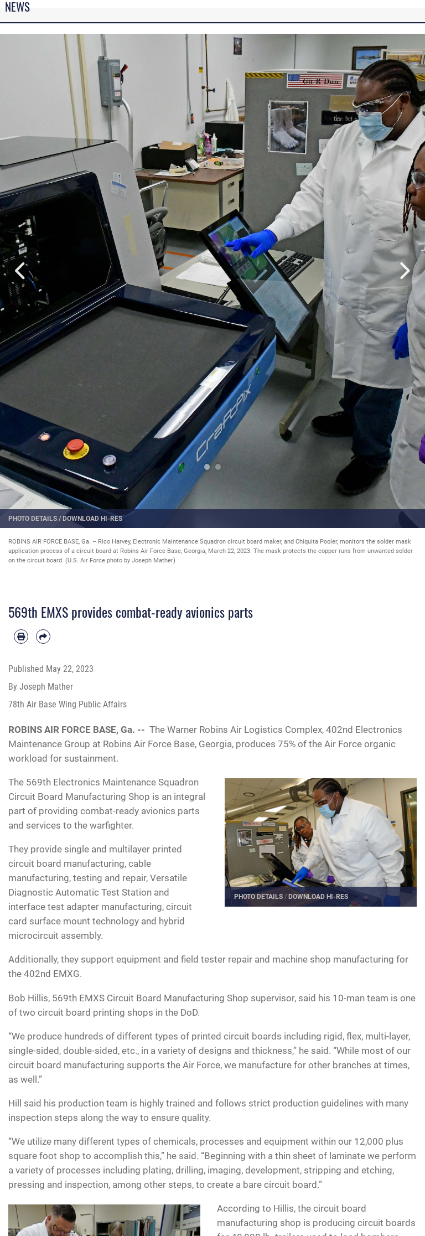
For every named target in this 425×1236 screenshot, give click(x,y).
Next (403, 271)
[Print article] (21, 636)
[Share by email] (43, 636)
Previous (21, 271)
